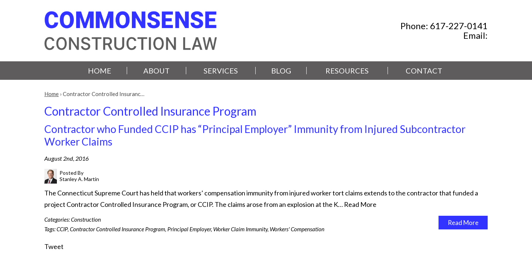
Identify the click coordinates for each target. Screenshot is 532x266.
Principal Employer (189, 229)
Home (99, 70)
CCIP (62, 229)
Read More (360, 204)
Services (221, 70)
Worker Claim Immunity (240, 229)
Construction (86, 219)
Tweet (54, 246)
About (156, 70)
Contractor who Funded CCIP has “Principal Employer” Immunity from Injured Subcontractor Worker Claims (255, 135)
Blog (281, 70)
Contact (424, 70)
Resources (347, 70)
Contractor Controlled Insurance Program (117, 229)
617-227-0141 (459, 25)
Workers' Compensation (297, 229)
